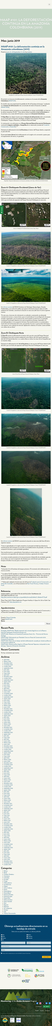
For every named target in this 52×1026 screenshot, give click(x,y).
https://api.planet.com (15, 602)
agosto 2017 (7, 810)
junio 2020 (7, 754)
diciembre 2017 (8, 803)
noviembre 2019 (8, 764)
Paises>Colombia (11, 617)
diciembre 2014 (8, 861)
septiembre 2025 (8, 668)
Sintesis (6, 910)
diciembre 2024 (8, 676)
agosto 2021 (7, 734)
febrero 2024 (7, 690)
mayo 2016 (7, 836)
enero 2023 (7, 707)
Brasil (5, 872)
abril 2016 (6, 837)
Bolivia (5, 871)
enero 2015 (7, 859)
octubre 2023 (7, 695)
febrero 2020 (7, 759)
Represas (6, 906)
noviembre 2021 (8, 729)
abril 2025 (6, 675)
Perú (5, 903)
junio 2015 (6, 852)
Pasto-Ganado (8, 901)
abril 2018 (6, 797)
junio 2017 (6, 814)
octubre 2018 (7, 786)
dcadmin (29, 52)
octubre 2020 (7, 749)
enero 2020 (7, 761)
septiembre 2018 (8, 788)
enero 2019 (7, 781)
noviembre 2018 (8, 785)
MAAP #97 (12, 101)
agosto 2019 (7, 770)
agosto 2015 (7, 849)
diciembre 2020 (8, 746)
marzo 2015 (7, 858)
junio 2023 (7, 700)
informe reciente (7, 307)
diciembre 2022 (8, 709)
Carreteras (7, 876)
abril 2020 (6, 758)
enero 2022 (7, 725)
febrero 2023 (7, 705)
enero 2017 (7, 822)
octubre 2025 (7, 666)
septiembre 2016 (8, 829)
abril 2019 (6, 776)
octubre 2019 (7, 766)
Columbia (30, 936)
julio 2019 (6, 771)
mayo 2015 (7, 854)
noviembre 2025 (8, 665)
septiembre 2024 (8, 680)
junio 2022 (7, 719)
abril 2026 (6, 659)
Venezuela (30, 938)
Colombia (6, 878)
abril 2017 (6, 817)
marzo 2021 (7, 741)
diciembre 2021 (8, 727)
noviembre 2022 (8, 710)
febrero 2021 (7, 742)
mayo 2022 (7, 720)
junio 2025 (7, 671)
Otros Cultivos (8, 888)
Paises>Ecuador (8, 896)
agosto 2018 (7, 790)
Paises (5, 889)
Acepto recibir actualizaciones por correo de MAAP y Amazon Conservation (17, 953)
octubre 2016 (7, 827)
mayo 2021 (7, 737)
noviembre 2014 (8, 863)
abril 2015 (6, 856)
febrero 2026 (7, 661)
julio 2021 (6, 736)
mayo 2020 (7, 756)
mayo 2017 (7, 815)
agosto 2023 (7, 698)
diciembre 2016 (8, 824)
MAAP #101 (8, 619)
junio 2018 (7, 793)
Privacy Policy (4, 1017)
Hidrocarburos (8, 883)
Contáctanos (39, 1006)
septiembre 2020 (8, 751)
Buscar (3, 621)
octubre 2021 (7, 731)
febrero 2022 (7, 724)
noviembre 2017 (8, 805)
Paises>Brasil (7, 893)
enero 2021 (7, 744)
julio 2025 (6, 670)
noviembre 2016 (8, 825)
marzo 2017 (7, 819)
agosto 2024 (7, 681)
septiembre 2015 (8, 847)
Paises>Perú (7, 898)
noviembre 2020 (8, 747)
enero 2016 (7, 842)
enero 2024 (7, 692)
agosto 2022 (7, 715)
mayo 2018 (7, 795)
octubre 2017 (7, 807)
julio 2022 (6, 717)
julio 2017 (6, 812)
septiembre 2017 (8, 808)
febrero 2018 (7, 800)
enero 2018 (7, 802)
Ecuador (6, 879)
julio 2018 (6, 792)
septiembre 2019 (8, 768)
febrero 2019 (7, 780)
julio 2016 (6, 832)
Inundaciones (7, 884)
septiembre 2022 (8, 714)
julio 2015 (6, 851)
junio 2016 (7, 834)
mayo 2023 (7, 702)
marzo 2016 (7, 839)
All (2, 940)
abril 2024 (6, 688)
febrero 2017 (7, 820)
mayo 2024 (7, 687)
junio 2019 (6, 773)
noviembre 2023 (8, 693)
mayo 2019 (7, 775)
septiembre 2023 (8, 697)
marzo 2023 (7, 703)
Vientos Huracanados (10, 913)
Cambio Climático (9, 874)
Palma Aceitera (8, 900)
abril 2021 (6, 739)
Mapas (6, 886)
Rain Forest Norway (32, 583)
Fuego (5, 881)
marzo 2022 (7, 722)
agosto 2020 (7, 753)
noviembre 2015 (8, 844)
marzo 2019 (7, 778)
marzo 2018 (7, 798)
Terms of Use (11, 1017)
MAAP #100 (5, 107)
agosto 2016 (7, 830)
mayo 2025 (7, 673)
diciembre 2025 (8, 663)
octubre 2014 (7, 864)
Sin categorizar (8, 908)
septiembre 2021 (8, 732)
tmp (5, 911)
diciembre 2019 (8, 763)
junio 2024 (7, 685)
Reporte (6, 905)
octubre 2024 (7, 678)
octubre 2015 (7, 846)
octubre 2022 (7, 712)
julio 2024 (6, 683)
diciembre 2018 (8, 783)
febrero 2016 (7, 841)
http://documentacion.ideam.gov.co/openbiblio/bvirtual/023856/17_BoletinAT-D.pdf (24, 597)
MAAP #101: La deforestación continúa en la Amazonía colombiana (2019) (22, 48)
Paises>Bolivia (7, 891)
